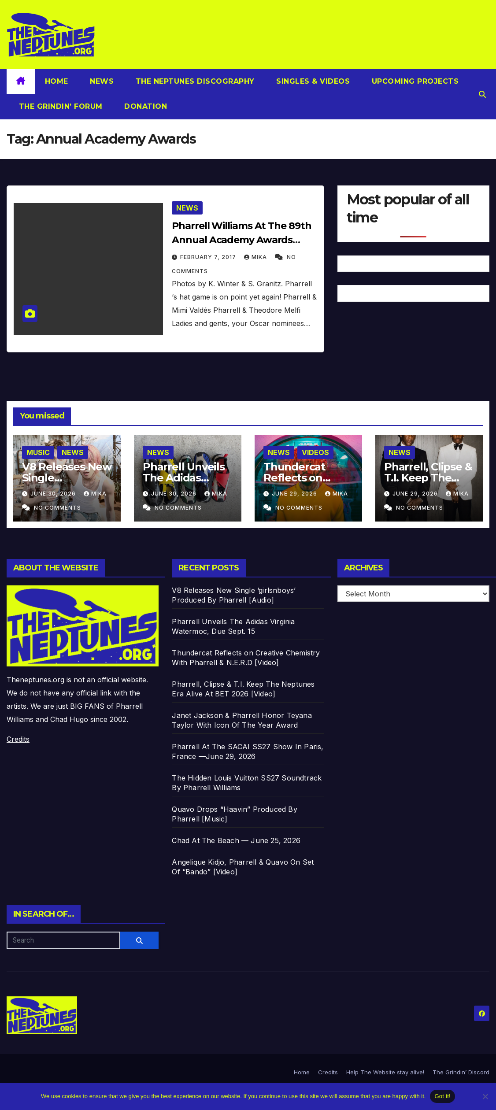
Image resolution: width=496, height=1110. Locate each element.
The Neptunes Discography (194, 81)
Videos (315, 452)
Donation (144, 106)
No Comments (57, 507)
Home (56, 81)
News (101, 81)
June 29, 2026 (295, 493)
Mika (256, 257)
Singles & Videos (312, 81)
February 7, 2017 (209, 257)
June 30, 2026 (54, 493)
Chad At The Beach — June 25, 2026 (236, 840)
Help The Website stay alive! (385, 1072)
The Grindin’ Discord (461, 1072)
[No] (485, 1096)
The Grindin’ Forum (59, 106)
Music (38, 452)
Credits (18, 739)
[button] (482, 94)
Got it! (442, 1096)
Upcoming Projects (414, 81)
